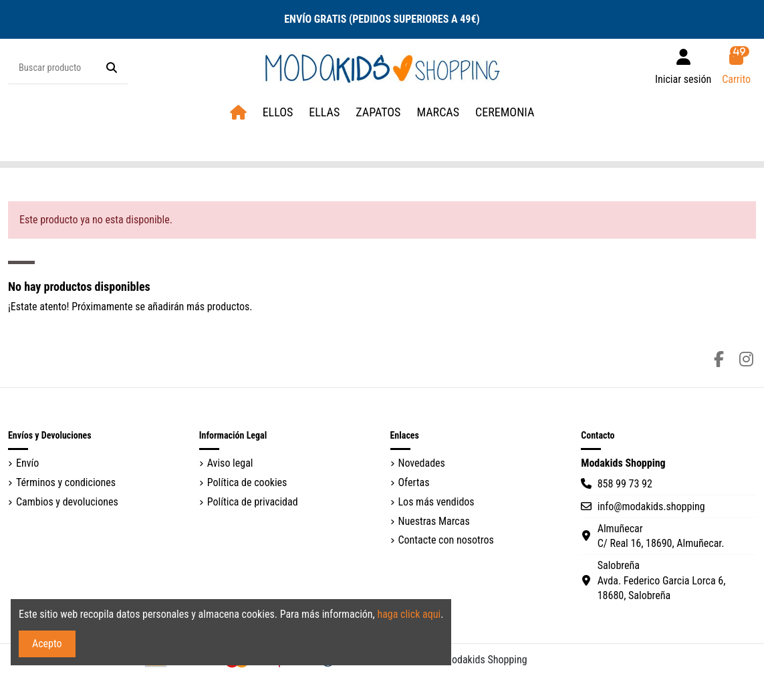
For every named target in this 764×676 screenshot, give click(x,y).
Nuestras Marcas (434, 521)
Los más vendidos (436, 501)
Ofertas (414, 482)
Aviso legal (230, 463)
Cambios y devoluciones (67, 501)
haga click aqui (408, 614)
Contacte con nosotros (446, 540)
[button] (437, 113)
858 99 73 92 (625, 483)
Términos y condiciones (66, 482)
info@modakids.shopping (651, 506)
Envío (27, 463)
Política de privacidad (252, 501)
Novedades (421, 463)
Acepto (47, 643)
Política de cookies (247, 482)
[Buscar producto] (112, 68)
